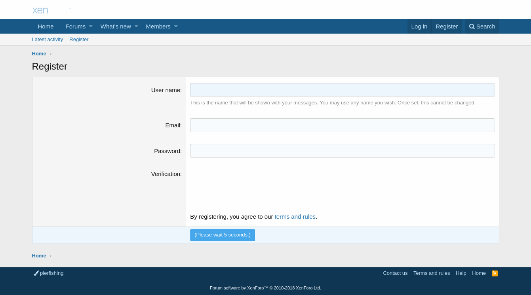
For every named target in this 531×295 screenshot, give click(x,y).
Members (158, 26)
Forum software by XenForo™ (265, 288)
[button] (91, 26)
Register (78, 39)
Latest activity (47, 39)
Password (167, 151)
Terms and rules (431, 273)
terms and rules (295, 216)
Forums (76, 26)
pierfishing (49, 273)
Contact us (395, 273)
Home (46, 26)
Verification (165, 173)
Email (173, 125)
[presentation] (250, 185)
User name (165, 90)
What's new (116, 26)
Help (461, 273)
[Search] (482, 26)
